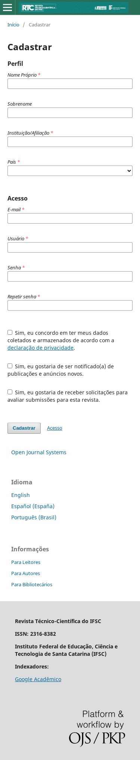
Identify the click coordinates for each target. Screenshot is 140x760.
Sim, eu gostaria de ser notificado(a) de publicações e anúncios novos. (60, 370)
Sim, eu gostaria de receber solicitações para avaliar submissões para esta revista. (67, 396)
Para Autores (25, 573)
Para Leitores (25, 562)
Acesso (54, 427)
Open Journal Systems (38, 452)
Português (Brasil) (33, 517)
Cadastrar (24, 428)
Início (13, 24)
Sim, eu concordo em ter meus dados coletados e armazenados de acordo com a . (60, 340)
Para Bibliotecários (31, 584)
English (20, 494)
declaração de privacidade (40, 347)
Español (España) (33, 506)
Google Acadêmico (38, 679)
